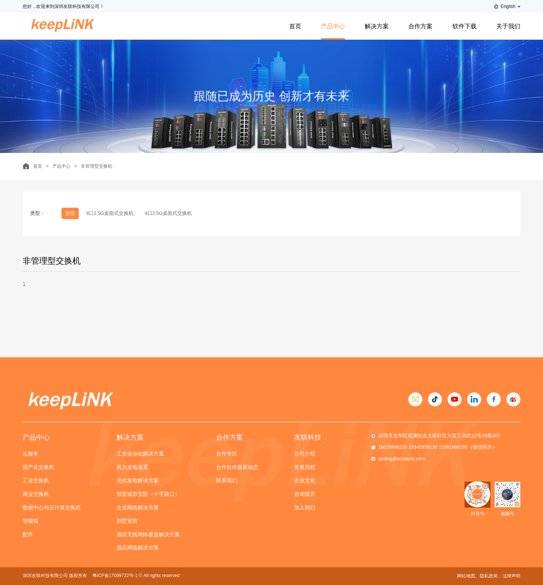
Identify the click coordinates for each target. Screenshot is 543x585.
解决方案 (377, 26)
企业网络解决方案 (138, 508)
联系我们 (226, 480)
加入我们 (304, 508)
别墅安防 (127, 521)
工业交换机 (36, 480)
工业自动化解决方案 (140, 454)
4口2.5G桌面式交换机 (168, 213)
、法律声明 (509, 576)
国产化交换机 (38, 467)
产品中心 (333, 26)
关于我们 (508, 26)
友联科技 (307, 437)
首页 (295, 26)
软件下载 (464, 26)
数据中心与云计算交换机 (52, 508)
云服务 (30, 454)
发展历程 (304, 467)
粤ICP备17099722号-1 (115, 575)
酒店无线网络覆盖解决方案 (148, 534)
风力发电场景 (132, 467)
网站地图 (466, 576)
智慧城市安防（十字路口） (148, 494)
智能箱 (30, 521)
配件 (28, 534)
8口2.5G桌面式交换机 (109, 213)
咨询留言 (304, 494)
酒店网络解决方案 (138, 548)
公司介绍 (304, 454)
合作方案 (420, 26)
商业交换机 (36, 494)
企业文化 (304, 480)
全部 (70, 213)
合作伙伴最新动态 (237, 467)
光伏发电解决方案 (138, 480)
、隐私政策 (486, 576)
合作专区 (226, 454)
